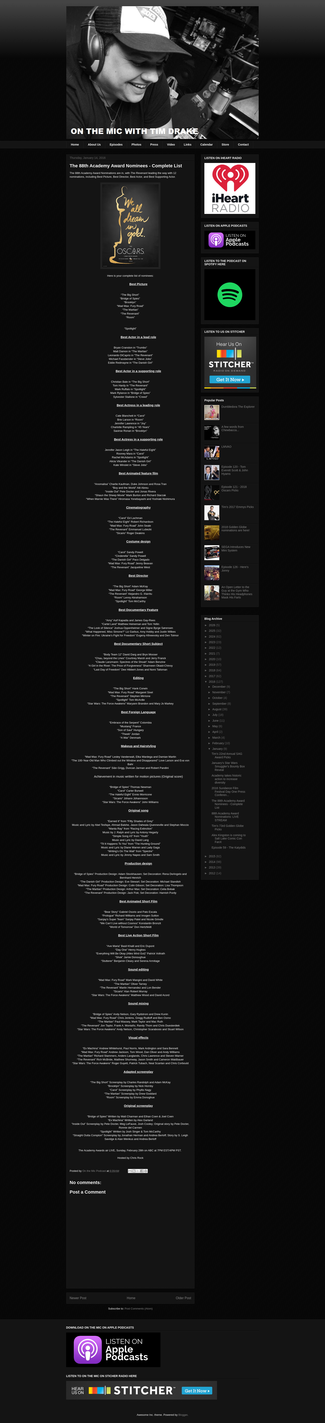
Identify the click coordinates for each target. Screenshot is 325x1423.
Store (225, 144)
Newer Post (78, 1298)
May (215, 726)
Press (154, 144)
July (215, 714)
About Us (94, 144)
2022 (212, 647)
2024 (212, 636)
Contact (243, 144)
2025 (212, 630)
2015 (212, 856)
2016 (212, 681)
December (219, 686)
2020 (212, 659)
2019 (212, 664)
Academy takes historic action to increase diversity (226, 779)
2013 (212, 867)
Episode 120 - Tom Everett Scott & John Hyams (235, 470)
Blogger (182, 1414)
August (217, 709)
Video (171, 144)
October (217, 697)
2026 (212, 625)
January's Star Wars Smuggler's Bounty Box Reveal (228, 766)
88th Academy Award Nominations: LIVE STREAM (225, 817)
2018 (212, 670)
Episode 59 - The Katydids (229, 847)
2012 (212, 873)
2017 (212, 676)
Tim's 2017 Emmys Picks (238, 507)
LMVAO (227, 446)
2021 (212, 653)
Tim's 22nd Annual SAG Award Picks (227, 755)
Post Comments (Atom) (139, 1308)
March (216, 737)
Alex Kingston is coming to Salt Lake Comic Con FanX (229, 838)
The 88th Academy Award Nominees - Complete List (228, 804)
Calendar (206, 144)
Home (75, 144)
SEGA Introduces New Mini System (236, 548)
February (218, 743)
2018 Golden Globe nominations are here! (236, 528)
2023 (212, 642)
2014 (212, 861)
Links (188, 144)
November (219, 692)
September (219, 703)
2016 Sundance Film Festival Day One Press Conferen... (228, 791)
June (215, 720)
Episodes (116, 144)
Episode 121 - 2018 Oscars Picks (234, 488)
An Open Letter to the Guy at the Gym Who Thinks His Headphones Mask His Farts (237, 592)
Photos (136, 144)
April (215, 731)
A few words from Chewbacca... (233, 428)
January (217, 748)
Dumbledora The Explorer (238, 406)
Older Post (183, 1298)
